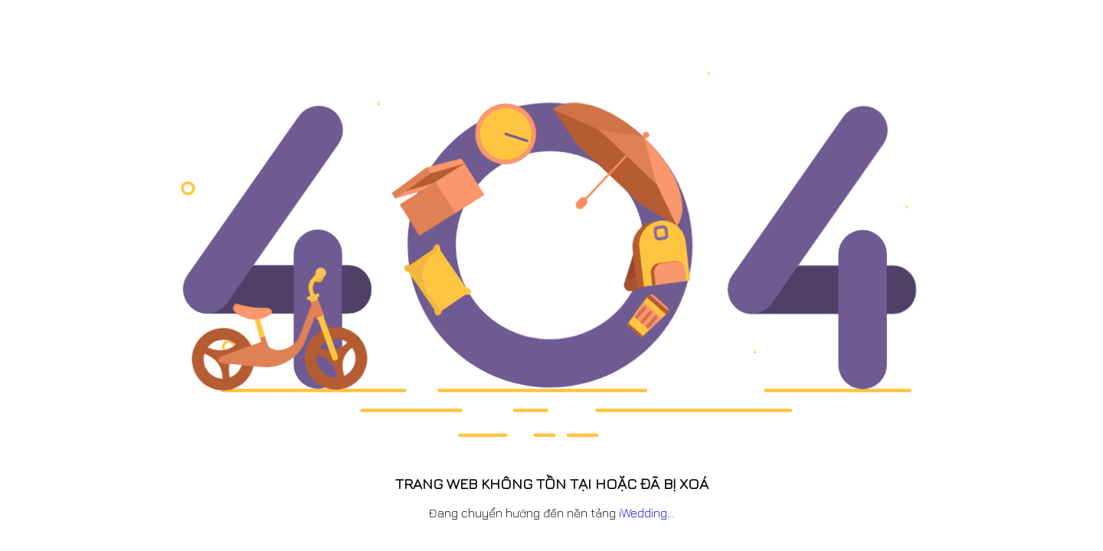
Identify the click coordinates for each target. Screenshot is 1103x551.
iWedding (643, 513)
